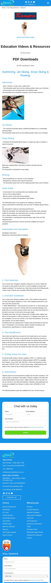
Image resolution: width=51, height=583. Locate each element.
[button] (48, 3)
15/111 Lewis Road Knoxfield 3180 (13, 465)
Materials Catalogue (33, 512)
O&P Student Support (9, 532)
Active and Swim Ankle (25, 37)
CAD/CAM (30, 518)
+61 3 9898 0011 (30, 4)
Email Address (30, 411)
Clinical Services (8, 515)
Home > (4, 7)
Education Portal (32, 529)
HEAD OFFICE (7, 460)
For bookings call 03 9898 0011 (12, 489)
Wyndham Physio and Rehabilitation (14, 483)
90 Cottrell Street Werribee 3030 (13, 486)
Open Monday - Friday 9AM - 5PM (13, 463)
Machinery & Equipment (34, 524)
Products (29, 507)
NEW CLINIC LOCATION (11, 475)
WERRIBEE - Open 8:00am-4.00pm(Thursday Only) (14, 479)
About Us (5, 529)
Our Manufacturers (33, 509)
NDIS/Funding (7, 524)
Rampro (23, 7)
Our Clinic (6, 512)
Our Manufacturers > (13, 7)
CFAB (29, 526)
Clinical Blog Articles (9, 518)
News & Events (7, 535)
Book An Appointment (9, 507)
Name (7, 411)
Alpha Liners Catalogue (34, 515)
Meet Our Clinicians (9, 526)
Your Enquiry (9, 419)
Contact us (12, 497)
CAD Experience (32, 521)
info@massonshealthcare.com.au (13, 472)
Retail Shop (6, 509)
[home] (7, 3)
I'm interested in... (9, 573)
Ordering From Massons (34, 535)
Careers (29, 538)
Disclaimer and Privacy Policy (36, 427)
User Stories (6, 521)
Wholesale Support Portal (35, 532)
